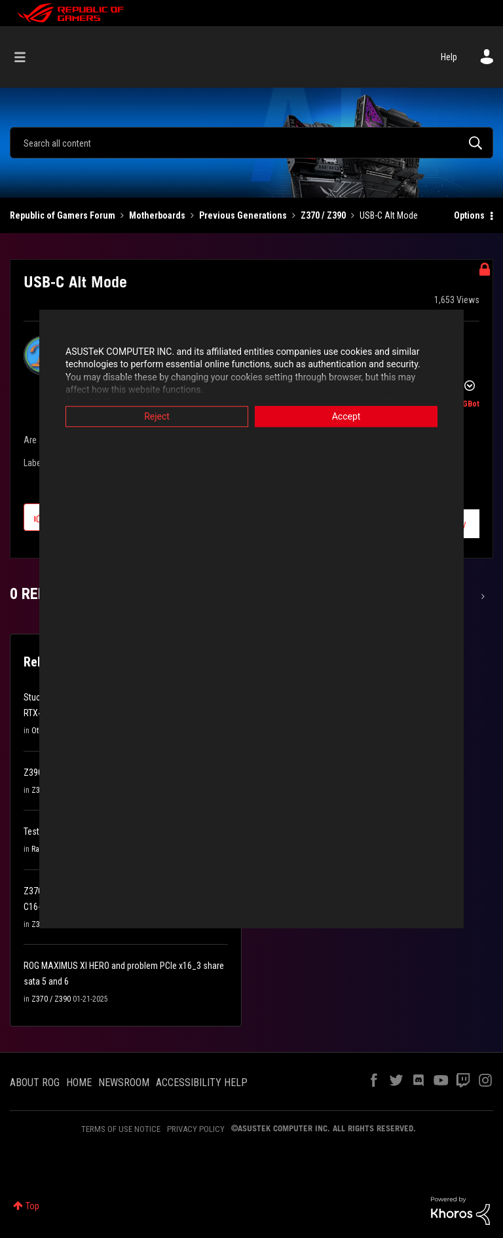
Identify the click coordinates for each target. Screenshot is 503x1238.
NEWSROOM (123, 1082)
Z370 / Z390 (323, 215)
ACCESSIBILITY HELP (202, 1082)
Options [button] (469, 215)
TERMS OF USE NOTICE (120, 1129)
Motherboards (157, 215)
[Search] (251, 142)
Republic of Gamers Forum (62, 215)
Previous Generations (243, 215)
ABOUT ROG (35, 1082)
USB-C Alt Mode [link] (389, 215)
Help (449, 57)
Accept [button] (346, 416)
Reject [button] (157, 416)
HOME (79, 1082)
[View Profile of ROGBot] (466, 404)
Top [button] (32, 1206)
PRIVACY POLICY (196, 1129)
